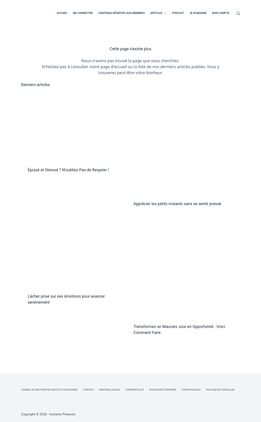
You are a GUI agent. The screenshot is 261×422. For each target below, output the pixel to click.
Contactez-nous (191, 390)
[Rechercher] (238, 13)
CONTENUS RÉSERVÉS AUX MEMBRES (121, 13)
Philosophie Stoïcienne (162, 390)
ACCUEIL (62, 13)
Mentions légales (109, 390)
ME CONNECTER (83, 13)
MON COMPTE (220, 13)
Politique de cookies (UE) (220, 390)
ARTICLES (159, 13)
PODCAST (178, 13)
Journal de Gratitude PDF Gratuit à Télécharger (49, 390)
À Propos (88, 390)
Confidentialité (135, 390)
